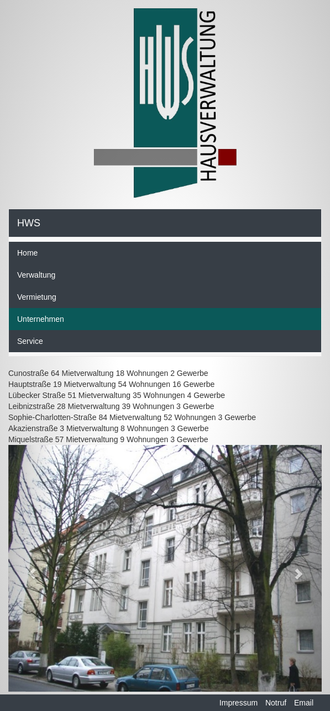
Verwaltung (36, 274)
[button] (31, 568)
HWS (28, 223)
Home (27, 252)
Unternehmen (40, 319)
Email (303, 702)
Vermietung (36, 297)
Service (30, 341)
